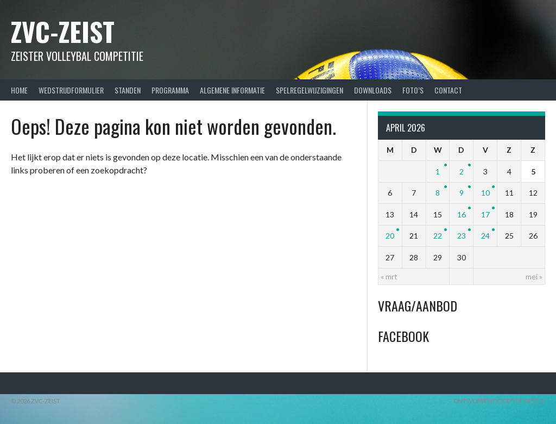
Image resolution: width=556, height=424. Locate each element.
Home (19, 90)
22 (437, 235)
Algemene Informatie (232, 90)
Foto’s (413, 90)
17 (485, 214)
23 (461, 235)
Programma (170, 90)
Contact (448, 90)
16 (461, 214)
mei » (534, 276)
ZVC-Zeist (63, 31)
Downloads (372, 90)
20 (390, 235)
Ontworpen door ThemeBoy (499, 400)
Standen (128, 90)
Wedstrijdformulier (71, 90)
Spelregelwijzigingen (309, 90)
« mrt (389, 276)
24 (485, 235)
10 (485, 192)
